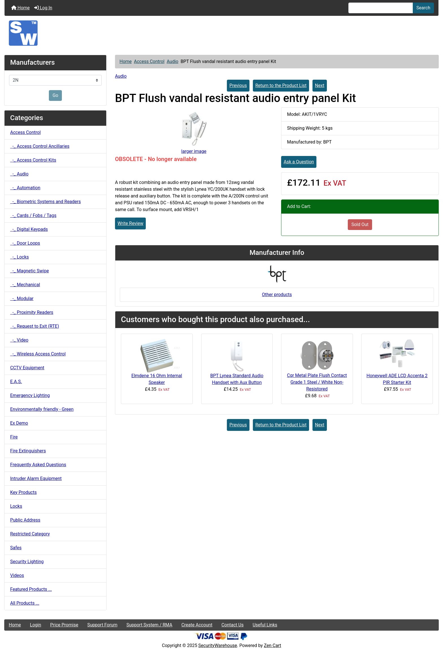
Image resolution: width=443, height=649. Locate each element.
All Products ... (24, 603)
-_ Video (19, 340)
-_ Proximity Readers (31, 312)
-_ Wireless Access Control (38, 354)
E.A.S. (16, 381)
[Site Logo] (221, 33)
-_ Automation (25, 187)
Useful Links (265, 625)
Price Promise (64, 625)
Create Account (196, 625)
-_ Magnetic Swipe (29, 271)
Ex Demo (19, 423)
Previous (238, 85)
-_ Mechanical (25, 284)
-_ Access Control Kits (33, 160)
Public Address (25, 520)
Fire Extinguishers (28, 450)
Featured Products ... (31, 589)
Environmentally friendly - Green (41, 409)
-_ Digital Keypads (29, 229)
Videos (17, 575)
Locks (16, 506)
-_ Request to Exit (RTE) (34, 326)
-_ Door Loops (25, 243)
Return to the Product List (281, 85)
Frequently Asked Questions (38, 464)
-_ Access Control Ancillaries (40, 146)
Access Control (149, 61)
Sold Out (360, 224)
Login (35, 625)
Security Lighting (27, 561)
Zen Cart (272, 645)
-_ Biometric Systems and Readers (45, 201)
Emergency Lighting (30, 395)
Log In (43, 7)
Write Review (130, 223)
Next (319, 85)
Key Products (23, 492)
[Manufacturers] (55, 80)
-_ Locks (19, 257)
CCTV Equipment (27, 367)
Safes (15, 547)
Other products (277, 294)
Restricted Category (30, 534)
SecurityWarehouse (217, 645)
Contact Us (233, 625)
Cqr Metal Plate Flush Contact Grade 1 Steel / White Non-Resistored (317, 382)
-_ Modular (22, 298)
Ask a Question (299, 161)
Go (55, 95)
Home (20, 7)
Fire (14, 437)
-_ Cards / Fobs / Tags (33, 215)
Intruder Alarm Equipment (36, 478)
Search (423, 7)
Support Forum (102, 625)
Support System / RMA (149, 625)
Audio (172, 61)
